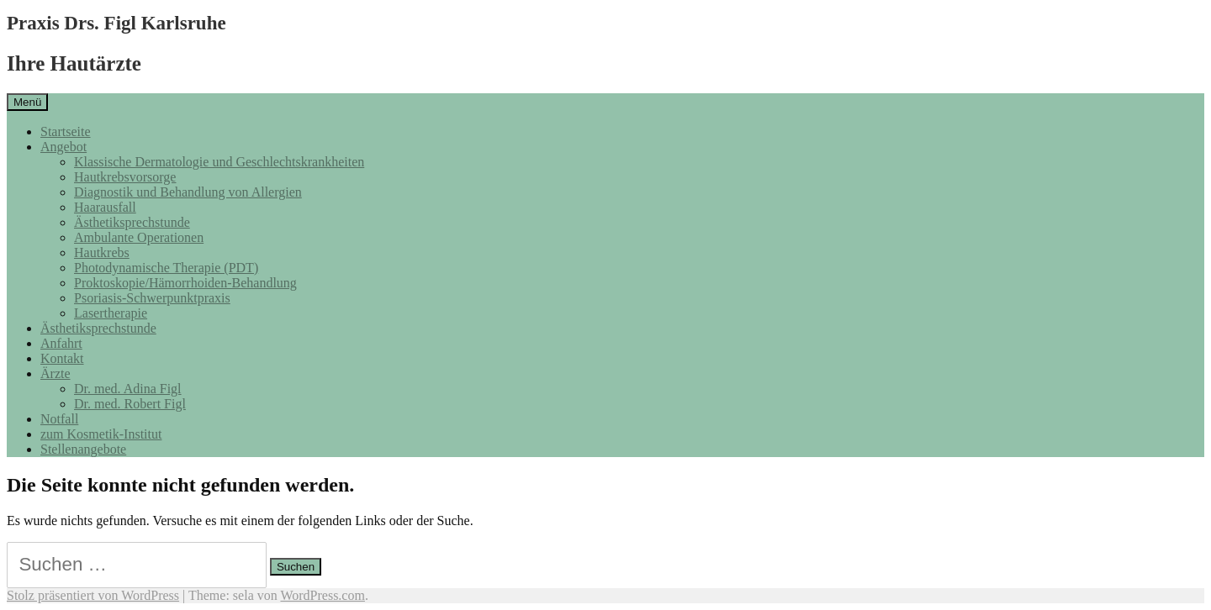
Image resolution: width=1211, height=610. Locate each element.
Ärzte (55, 373)
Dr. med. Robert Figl (130, 404)
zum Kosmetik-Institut (100, 434)
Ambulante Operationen (139, 237)
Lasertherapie (110, 313)
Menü (27, 102)
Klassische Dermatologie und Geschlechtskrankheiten (219, 162)
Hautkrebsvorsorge (125, 177)
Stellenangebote (83, 449)
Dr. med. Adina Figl (128, 388)
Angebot (63, 146)
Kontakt (62, 358)
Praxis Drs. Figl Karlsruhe (116, 23)
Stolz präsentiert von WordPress (93, 595)
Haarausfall (105, 207)
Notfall (59, 419)
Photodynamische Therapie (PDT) (166, 267)
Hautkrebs (102, 252)
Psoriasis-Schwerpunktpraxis (152, 298)
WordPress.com (322, 595)
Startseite (65, 131)
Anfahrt (61, 343)
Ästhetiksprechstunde (132, 222)
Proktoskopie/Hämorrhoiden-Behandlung (185, 283)
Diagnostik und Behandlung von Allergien (188, 192)
